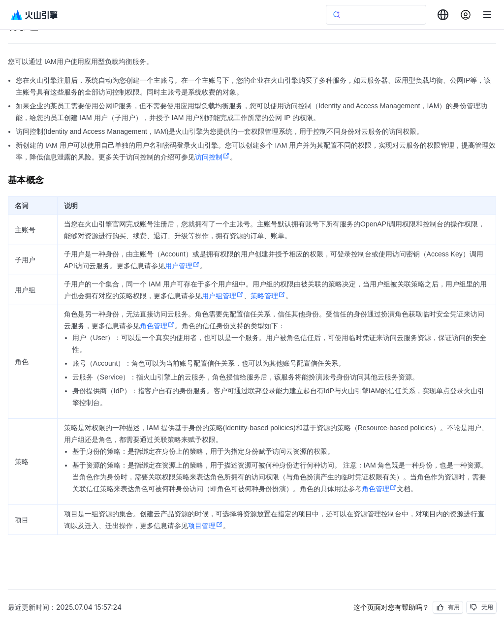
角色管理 (157, 326)
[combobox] (443, 15)
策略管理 (268, 296)
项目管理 (205, 526)
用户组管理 (223, 296)
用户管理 (182, 266)
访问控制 (212, 157)
